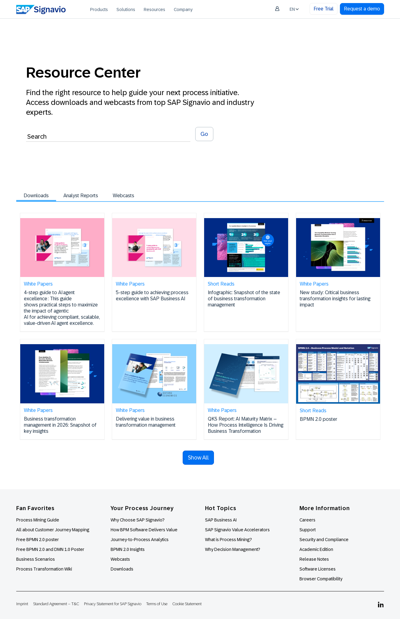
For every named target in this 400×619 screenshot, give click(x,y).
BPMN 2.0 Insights (128, 549)
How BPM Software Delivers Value (144, 529)
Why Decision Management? (232, 549)
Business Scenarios (35, 559)
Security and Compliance (324, 539)
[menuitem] (99, 9)
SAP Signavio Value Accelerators (237, 529)
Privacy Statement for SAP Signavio (112, 604)
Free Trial (323, 8)
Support (307, 529)
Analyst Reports (80, 195)
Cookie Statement (187, 604)
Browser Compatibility (320, 578)
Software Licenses (317, 569)
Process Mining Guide (37, 519)
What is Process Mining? (228, 539)
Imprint (22, 604)
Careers (307, 519)
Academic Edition (316, 549)
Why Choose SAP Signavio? (138, 519)
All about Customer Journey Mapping (52, 529)
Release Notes (314, 559)
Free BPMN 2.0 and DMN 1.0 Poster (50, 549)
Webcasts (123, 195)
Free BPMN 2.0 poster (37, 539)
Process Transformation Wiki (44, 569)
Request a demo (362, 8)
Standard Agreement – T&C (56, 604)
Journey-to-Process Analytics (140, 539)
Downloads (36, 195)
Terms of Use (156, 604)
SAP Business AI (221, 519)
